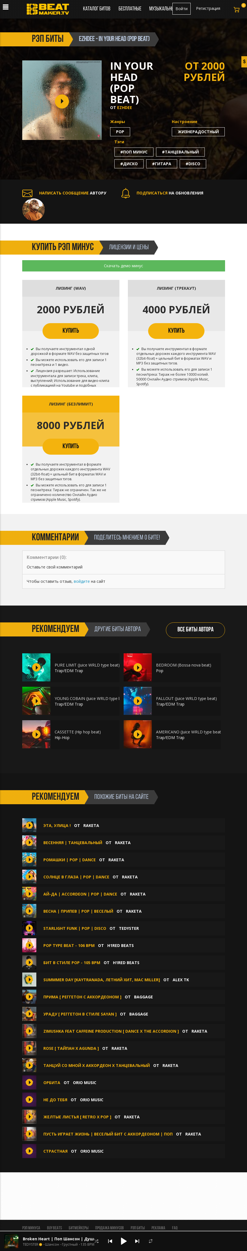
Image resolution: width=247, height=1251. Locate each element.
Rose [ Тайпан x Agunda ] (71, 1048)
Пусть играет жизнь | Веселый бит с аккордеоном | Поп (108, 1134)
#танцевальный (180, 152)
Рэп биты (138, 1228)
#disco (193, 163)
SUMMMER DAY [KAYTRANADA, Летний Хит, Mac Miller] (101, 979)
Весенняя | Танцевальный (73, 842)
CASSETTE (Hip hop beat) (78, 732)
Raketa (91, 825)
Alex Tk (181, 979)
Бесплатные (130, 9)
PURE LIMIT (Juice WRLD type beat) (87, 665)
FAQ (174, 1228)
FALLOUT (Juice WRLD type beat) (186, 698)
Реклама (158, 1228)
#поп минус (134, 152)
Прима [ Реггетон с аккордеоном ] (82, 997)
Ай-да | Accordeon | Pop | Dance (80, 894)
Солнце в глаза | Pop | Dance (76, 877)
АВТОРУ (64, 193)
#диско (129, 163)
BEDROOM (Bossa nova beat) (183, 665)
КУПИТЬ (71, 331)
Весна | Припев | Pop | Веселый (78, 911)
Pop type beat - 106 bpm (69, 945)
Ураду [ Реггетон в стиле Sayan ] (80, 1014)
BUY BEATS (54, 1228)
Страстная (56, 1151)
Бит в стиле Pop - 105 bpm (71, 962)
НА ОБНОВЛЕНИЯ (162, 193)
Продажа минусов (109, 1228)
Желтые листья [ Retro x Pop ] (77, 1116)
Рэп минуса (31, 1228)
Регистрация (208, 8)
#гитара (161, 163)
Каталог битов (96, 9)
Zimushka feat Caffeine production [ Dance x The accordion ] (111, 1031)
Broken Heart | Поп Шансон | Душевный (65, 1238)
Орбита (52, 1082)
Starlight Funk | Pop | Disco (74, 928)
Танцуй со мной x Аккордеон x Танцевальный (96, 1065)
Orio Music (84, 1082)
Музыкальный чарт (167, 9)
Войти (181, 8)
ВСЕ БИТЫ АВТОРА (195, 630)
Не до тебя (55, 1099)
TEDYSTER (129, 928)
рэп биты (48, 39)
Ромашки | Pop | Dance (70, 859)
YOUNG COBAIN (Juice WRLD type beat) (91, 698)
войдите (82, 581)
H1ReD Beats (120, 945)
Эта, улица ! (57, 825)
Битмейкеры (78, 1228)
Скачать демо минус (123, 265)
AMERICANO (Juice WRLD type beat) (189, 732)
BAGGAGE (143, 997)
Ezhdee (124, 107)
